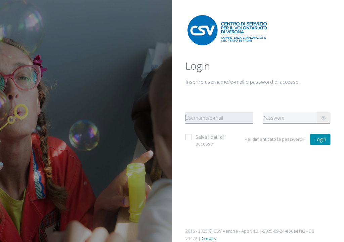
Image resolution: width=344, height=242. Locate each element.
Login (320, 139)
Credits (209, 238)
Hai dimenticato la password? (274, 139)
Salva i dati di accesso (204, 140)
